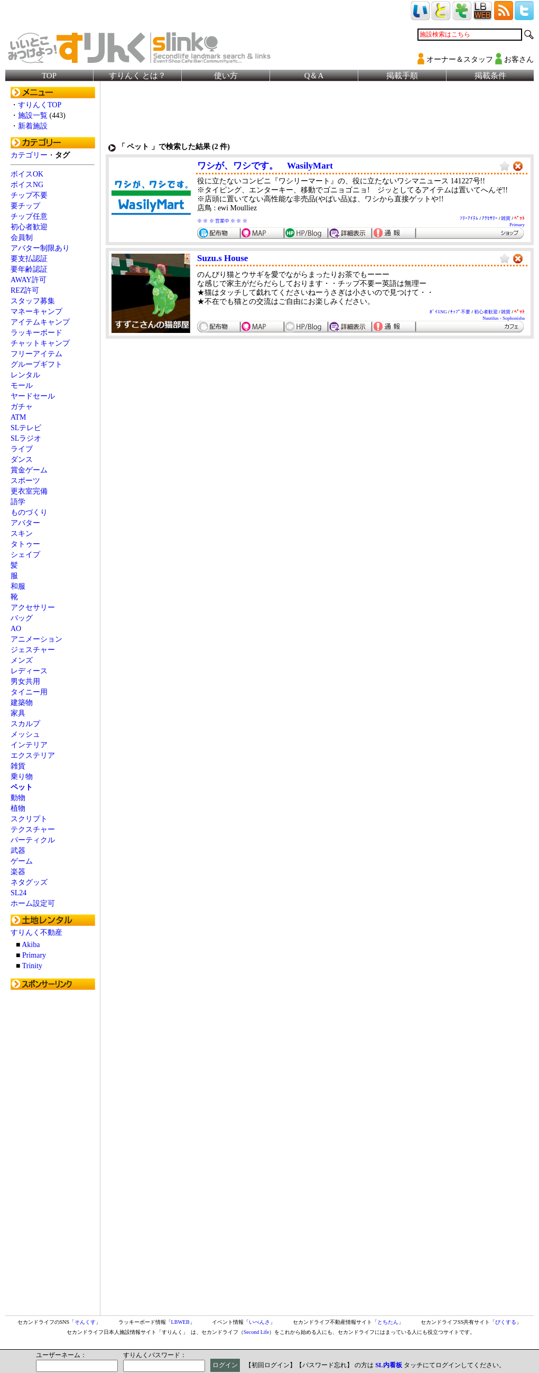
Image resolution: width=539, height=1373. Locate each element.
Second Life (257, 1332)
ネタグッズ (29, 882)
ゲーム (22, 861)
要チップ (25, 206)
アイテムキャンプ (40, 322)
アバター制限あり (40, 248)
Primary (34, 955)
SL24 (18, 893)
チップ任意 (29, 216)
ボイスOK (27, 174)
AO (16, 629)
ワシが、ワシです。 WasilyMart (265, 166)
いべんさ (259, 1322)
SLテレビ (26, 428)
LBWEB (180, 1322)
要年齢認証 (29, 269)
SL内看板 (388, 1365)
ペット (22, 787)
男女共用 (25, 681)
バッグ (22, 618)
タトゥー (25, 544)
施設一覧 (33, 115)
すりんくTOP (39, 105)
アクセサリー (33, 607)
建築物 (22, 703)
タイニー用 (29, 692)
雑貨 (18, 766)
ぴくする (505, 1322)
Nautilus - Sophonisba (503, 318)
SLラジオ (26, 438)
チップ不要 (29, 195)
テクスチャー (33, 829)
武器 (18, 851)
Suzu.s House (222, 258)
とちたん (387, 1322)
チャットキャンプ (40, 343)
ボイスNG (27, 185)
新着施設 (33, 126)
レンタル (25, 375)
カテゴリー (29, 155)
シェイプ (25, 555)
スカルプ (25, 724)
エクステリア (33, 755)
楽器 (18, 872)
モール (22, 385)
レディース (29, 671)
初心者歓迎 (29, 227)
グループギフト (36, 364)
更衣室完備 (29, 491)
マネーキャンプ (36, 312)
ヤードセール (33, 396)
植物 (18, 808)
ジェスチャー (33, 650)
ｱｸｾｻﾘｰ (490, 218)
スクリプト (29, 819)
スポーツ (25, 481)
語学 (18, 502)
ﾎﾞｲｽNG (438, 311)
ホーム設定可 (33, 903)
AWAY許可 (29, 280)
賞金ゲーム (29, 470)
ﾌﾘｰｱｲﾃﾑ (469, 218)
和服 (18, 586)
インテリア (29, 745)
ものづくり (29, 512)
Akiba (31, 945)
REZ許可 (25, 290)
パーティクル (33, 840)
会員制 (22, 238)
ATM (18, 417)
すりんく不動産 (36, 932)
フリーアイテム (36, 354)
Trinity (32, 966)
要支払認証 (29, 259)
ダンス (22, 459)
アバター (25, 523)
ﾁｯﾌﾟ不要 (460, 311)
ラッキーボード (36, 333)
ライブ (22, 449)
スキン (22, 533)
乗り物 (22, 777)
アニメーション (36, 639)
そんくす (85, 1322)
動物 (18, 798)
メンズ (22, 660)
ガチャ (22, 407)
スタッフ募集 (33, 301)
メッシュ (25, 734)
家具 (18, 713)
